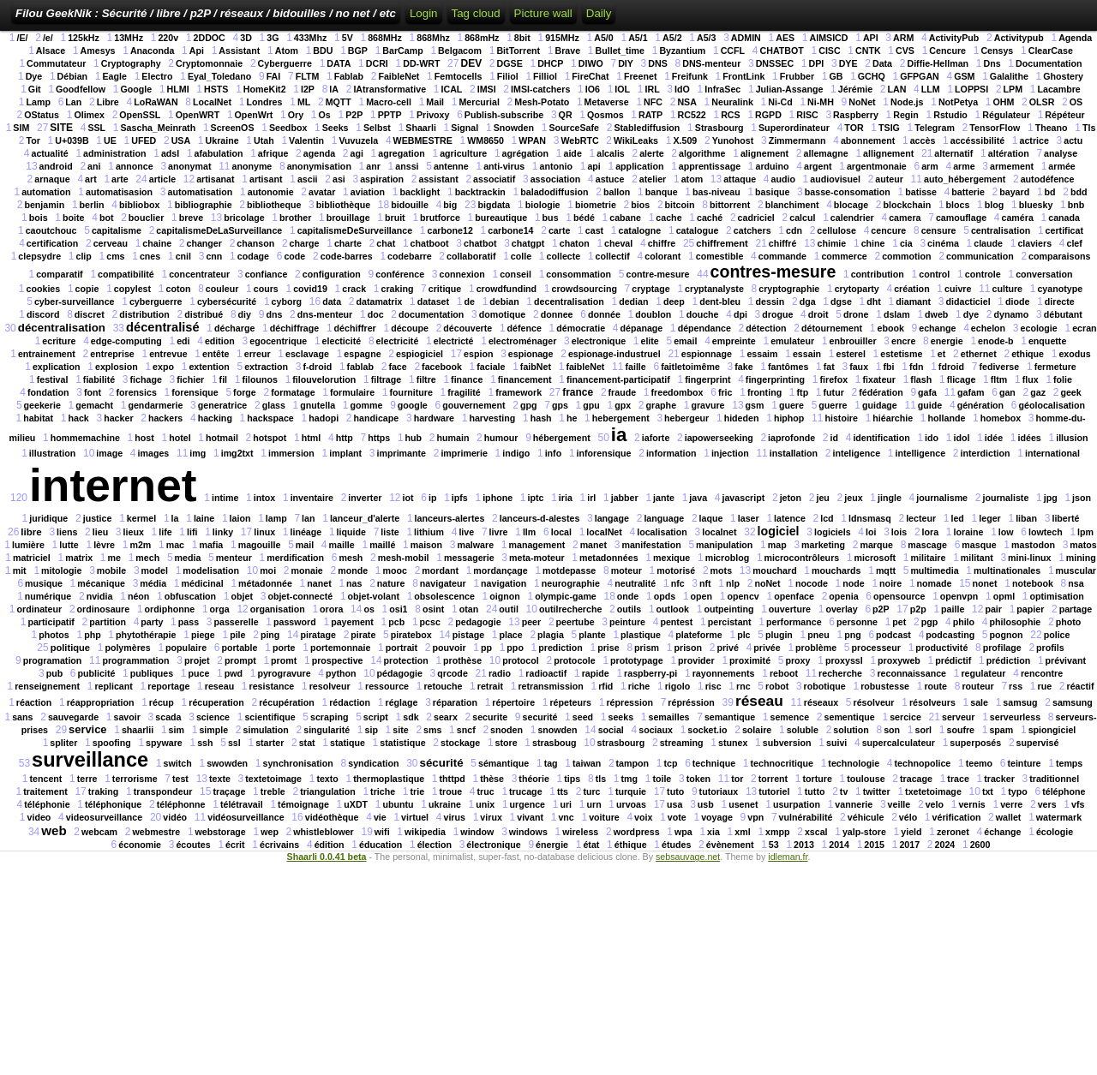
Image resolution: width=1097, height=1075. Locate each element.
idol (961, 438)
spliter (63, 743)
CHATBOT (781, 50)
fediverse (999, 366)
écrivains (279, 844)
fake (743, 366)
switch (178, 763)
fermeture (1055, 366)
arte (120, 179)
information (671, 453)
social (611, 730)
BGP (358, 50)
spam (1001, 730)
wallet (1009, 817)
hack (78, 418)
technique (713, 763)
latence (790, 518)
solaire (756, 730)
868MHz (385, 38)
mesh (351, 557)
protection (406, 660)
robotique (825, 686)
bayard (1014, 192)
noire (890, 583)
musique (44, 583)
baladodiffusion (554, 192)
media (188, 557)
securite (489, 717)
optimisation (1057, 596)
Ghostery (1063, 76)
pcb (396, 622)
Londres (264, 102)
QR (565, 115)
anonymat (189, 166)
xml (742, 832)
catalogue (697, 230)
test (180, 778)
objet (242, 596)
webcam (99, 832)
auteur (889, 179)
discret (90, 314)
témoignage (303, 804)
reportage (168, 686)
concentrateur (199, 274)
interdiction (985, 453)
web (53, 830)
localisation (662, 532)
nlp (733, 583)
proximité (749, 660)
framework (518, 392)
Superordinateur (794, 127)
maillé (382, 545)
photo (1069, 622)
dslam (897, 314)
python (341, 673)
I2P (308, 89)
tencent (45, 778)
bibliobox (139, 205)
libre (31, 532)
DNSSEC (775, 63)
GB (835, 76)
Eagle (115, 76)
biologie (542, 205)
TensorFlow (994, 127)
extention (209, 366)
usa (674, 804)
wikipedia (425, 832)
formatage (293, 392)
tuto (675, 791)
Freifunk (690, 76)
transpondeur (163, 791)
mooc (395, 570)
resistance (272, 686)
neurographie (571, 583)
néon (138, 596)
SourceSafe (573, 127)
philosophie (1014, 622)
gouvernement (473, 405)
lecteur (921, 518)
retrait (490, 686)
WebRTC (579, 140)
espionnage (706, 354)
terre (87, 778)
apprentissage (709, 166)
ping (270, 635)
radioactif (545, 673)
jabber (624, 498)
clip (83, 256)
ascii (307, 179)
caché (709, 217)
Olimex (89, 115)
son (892, 730)
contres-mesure (773, 271)
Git (34, 89)
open (701, 596)
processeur (875, 647)
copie (87, 289)
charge (305, 243)
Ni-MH (820, 102)
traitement (45, 791)
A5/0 (604, 38)
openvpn (959, 596)
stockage (460, 743)
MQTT (338, 102)
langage (612, 518)
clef (1074, 243)
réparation (455, 702)
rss (1015, 686)
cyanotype (1059, 289)
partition (107, 622)
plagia (550, 635)
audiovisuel (835, 179)
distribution (144, 314)
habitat (38, 418)
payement (352, 622)
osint (433, 609)
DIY (625, 63)
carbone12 (450, 230)
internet (113, 485)
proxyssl (844, 660)
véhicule (866, 817)
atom (692, 179)
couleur (222, 289)
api (593, 166)
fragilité (464, 392)
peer (532, 622)
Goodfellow (80, 89)
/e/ (48, 38)
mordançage (500, 570)
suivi (836, 743)
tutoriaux (719, 791)
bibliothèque (343, 205)
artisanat (215, 179)
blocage (851, 205)
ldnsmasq (869, 518)
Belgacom (460, 50)
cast (594, 230)
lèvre (104, 545)
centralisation (1000, 230)
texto (327, 778)
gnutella (317, 405)
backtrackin (480, 192)
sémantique (503, 763)
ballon (616, 192)
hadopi (324, 418)
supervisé (1037, 743)
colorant (662, 256)
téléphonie (46, 804)
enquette (1047, 341)
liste (390, 532)
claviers (1034, 243)
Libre (108, 102)
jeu (822, 498)
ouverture (790, 609)
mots (721, 570)
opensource (899, 596)
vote (677, 817)
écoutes (193, 844)
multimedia (934, 570)
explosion (116, 366)
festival (53, 379)
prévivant (1066, 660)
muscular (1076, 570)
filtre (426, 379)
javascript (743, 498)
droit (818, 314)
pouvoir (448, 647)
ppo (515, 647)
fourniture (411, 392)
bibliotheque (274, 205)
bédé (584, 217)
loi (871, 532)
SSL (96, 127)
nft (705, 583)
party (152, 622)
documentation (431, 314)
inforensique (604, 453)
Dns (992, 63)
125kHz (83, 38)
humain (453, 438)
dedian (633, 301)
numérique (48, 596)
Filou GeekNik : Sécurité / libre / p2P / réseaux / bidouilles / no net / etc (205, 13)
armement (1012, 166)
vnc (565, 817)
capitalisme (116, 230)
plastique (640, 635)
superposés (975, 743)
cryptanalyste (714, 289)
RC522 (692, 115)
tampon (632, 763)
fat (829, 366)
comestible (720, 256)
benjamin (44, 205)
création (911, 289)
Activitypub (1019, 38)
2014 (839, 844)
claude (988, 243)
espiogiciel (419, 354)
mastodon (1033, 545)
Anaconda (152, 50)
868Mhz (433, 38)
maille (342, 545)
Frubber (797, 76)
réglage (402, 702)
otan (469, 609)
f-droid (317, 366)
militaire (928, 557)
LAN (896, 89)
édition (330, 844)
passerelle (235, 622)
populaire (186, 647)
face (397, 366)
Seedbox (288, 127)
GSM (964, 76)
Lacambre (1058, 89)
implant (345, 453)
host (144, 438)
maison (426, 545)
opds (664, 596)
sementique (849, 717)
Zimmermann (797, 140)
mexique (671, 557)
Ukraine (222, 140)
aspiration (382, 179)
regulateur (983, 673)
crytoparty (857, 289)
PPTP (390, 115)
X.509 (685, 140)
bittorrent (730, 205)
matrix (79, 557)
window (477, 832)
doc (376, 314)
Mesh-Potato (541, 102)
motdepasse (569, 570)
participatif (50, 622)
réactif (1080, 686)
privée (766, 647)
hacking (215, 418)
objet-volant (373, 596)
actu (1073, 140)
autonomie (271, 192)
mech (147, 557)
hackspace (270, 418)
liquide (351, 532)
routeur (977, 686)
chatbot (480, 243)
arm (929, 166)
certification (52, 243)
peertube (575, 622)
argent (818, 166)
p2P (881, 609)
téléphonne (181, 804)
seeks (620, 717)
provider (696, 660)
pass (188, 622)
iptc (535, 498)
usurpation (796, 804)
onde (627, 596)
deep (674, 301)
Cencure (947, 50)
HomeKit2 (264, 89)
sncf (466, 730)
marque (876, 545)
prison (688, 647)
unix (485, 804)
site (400, 730)
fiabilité (99, 379)
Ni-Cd (780, 102)
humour (501, 438)
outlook (672, 609)
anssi (406, 166)
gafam (970, 392)
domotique (502, 314)
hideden (741, 418)
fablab (360, 366)
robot (776, 686)
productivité (941, 647)
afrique (273, 153)
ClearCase (1050, 50)
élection (434, 844)
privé (727, 647)
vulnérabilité (806, 817)
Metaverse (606, 102)
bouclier (146, 217)
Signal (464, 127)
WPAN (532, 140)
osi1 (398, 609)
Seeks (335, 127)
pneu (818, 635)
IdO (682, 89)
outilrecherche (570, 609)
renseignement (47, 686)
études (676, 844)
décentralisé (163, 327)
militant (977, 557)
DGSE (510, 63)
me (114, 557)
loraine (969, 532)
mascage (927, 545)
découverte (467, 328)
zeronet (953, 832)
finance (467, 379)
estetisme (901, 354)
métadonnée (265, 583)
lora (930, 532)
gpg (528, 405)
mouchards (836, 570)
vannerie (853, 804)
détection (766, 328)
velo (935, 804)
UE (110, 140)
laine (204, 518)
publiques (151, 673)
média (153, 583)
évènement (730, 844)
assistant (439, 179)
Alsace (50, 50)
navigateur (443, 583)
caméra (1017, 217)
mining (1081, 557)
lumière (28, 545)
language (664, 518)
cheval (618, 243)
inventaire (312, 498)
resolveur (330, 686)
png (852, 635)
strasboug (554, 743)
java (698, 498)
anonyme (252, 166)
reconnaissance (911, 673)
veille (899, 804)
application (639, 166)
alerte (651, 153)
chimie (831, 243)
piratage (317, 635)
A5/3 (706, 38)
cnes (150, 256)
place (510, 635)
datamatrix (379, 301)
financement (525, 379)
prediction (560, 647)
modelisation (211, 570)
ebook (890, 328)
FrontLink (743, 76)
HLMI (178, 89)
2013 (804, 844)
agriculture (463, 153)
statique (347, 743)
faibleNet (585, 366)
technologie (853, 763)
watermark (1059, 817)
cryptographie (788, 289)
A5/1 (638, 38)
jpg (1051, 498)
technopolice (923, 763)
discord (43, 314)
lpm (1085, 532)
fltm (999, 379)
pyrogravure (283, 673)
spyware (164, 743)
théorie (534, 778)
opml (1004, 596)
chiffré (783, 243)
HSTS (216, 89)
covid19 (310, 289)
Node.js (907, 102)
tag (551, 763)
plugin (779, 635)
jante (663, 498)
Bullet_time (620, 50)
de (469, 301)
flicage (961, 379)
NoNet (861, 102)
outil (509, 609)
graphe (661, 405)
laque (711, 518)
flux (1030, 379)
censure (938, 230)
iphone (498, 498)
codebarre (409, 256)
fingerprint (707, 379)
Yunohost (733, 140)
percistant (730, 622)
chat (385, 243)
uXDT (356, 804)
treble (273, 791)
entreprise (112, 354)
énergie (552, 844)
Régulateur (1006, 115)
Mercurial (479, 102)
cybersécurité (226, 301)
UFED (143, 140)
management (537, 545)
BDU (323, 50)
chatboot (430, 243)
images (154, 453)
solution (850, 730)
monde (353, 570)
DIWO (590, 63)
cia (906, 243)
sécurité (442, 762)
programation (52, 660)
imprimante (401, 453)
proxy (797, 660)
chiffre (662, 243)
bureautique (501, 217)
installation (794, 453)
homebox (1000, 418)
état (591, 844)
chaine (156, 243)
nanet (319, 583)
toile (661, 778)
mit (20, 570)
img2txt (237, 453)
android (56, 166)
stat (307, 743)
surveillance (90, 760)
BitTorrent (518, 50)
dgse (841, 301)
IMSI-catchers (540, 89)
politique (70, 647)
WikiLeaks (636, 140)
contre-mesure (658, 274)
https (379, 438)
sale (979, 702)
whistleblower (323, 832)
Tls (1088, 127)
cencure (888, 230)
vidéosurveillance (245, 817)
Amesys (98, 50)
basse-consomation (847, 192)
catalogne (640, 230)
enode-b (995, 341)
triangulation (328, 791)
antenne (451, 166)
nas (354, 583)
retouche (442, 686)
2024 (945, 844)
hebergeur (686, 418)
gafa (927, 392)
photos (54, 635)
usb (706, 804)
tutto (815, 791)
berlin (92, 205)
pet (899, 622)
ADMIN (746, 38)
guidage (879, 405)
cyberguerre (156, 301)
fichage (146, 379)
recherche (840, 673)
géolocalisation (1052, 405)
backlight (419, 192)
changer (203, 243)
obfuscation (190, 596)
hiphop (789, 418)
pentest (676, 622)
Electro (156, 76)
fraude (622, 392)
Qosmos (605, 115)
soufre (960, 730)
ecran (1084, 328)
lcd (826, 518)
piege (203, 635)
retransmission (550, 686)
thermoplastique (388, 778)
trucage (526, 791)
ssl (234, 743)
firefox (834, 379)
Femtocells (459, 76)
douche (702, 314)
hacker (118, 418)
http (344, 438)
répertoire (513, 702)
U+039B (71, 140)
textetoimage (273, 778)
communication (980, 256)
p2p (918, 609)
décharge (234, 328)
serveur (958, 717)
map (777, 545)
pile (237, 635)
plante (591, 635)
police (1057, 635)
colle (521, 256)
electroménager (522, 341)
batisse (921, 192)
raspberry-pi (650, 673)
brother (295, 217)
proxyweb (899, 660)
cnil (183, 256)
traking (103, 791)
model (154, 570)
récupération (287, 702)
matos (1083, 545)
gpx (622, 405)
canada (1064, 217)
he (571, 418)
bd (1050, 192)
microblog (727, 557)
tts (562, 791)
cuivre (957, 289)
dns (274, 314)
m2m (140, 545)
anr (373, 166)
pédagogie (400, 673)
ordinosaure (103, 609)
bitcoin (680, 205)
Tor (32, 140)
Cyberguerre (285, 63)
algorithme (702, 153)
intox (264, 498)
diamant (913, 301)
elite (649, 341)
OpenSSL (139, 115)
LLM (930, 89)
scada (168, 717)
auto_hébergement (964, 179)
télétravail (241, 804)
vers (1047, 804)
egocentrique (278, 341)
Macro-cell (388, 102)
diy (244, 314)
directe (1060, 301)
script (375, 717)
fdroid (951, 366)
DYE (848, 63)
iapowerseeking (719, 438)
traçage (229, 791)
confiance (266, 274)
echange (937, 328)
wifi (382, 832)
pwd (234, 673)
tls (601, 778)
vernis (971, 804)
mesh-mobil (403, 557)
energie (947, 341)
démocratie (580, 328)
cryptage (650, 289)
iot (408, 498)
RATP (650, 115)
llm (529, 532)
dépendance (704, 328)
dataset (433, 301)
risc (713, 686)
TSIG (889, 127)
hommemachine (85, 438)
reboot (784, 673)
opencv (742, 596)
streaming (682, 743)
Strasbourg (719, 127)
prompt (240, 660)
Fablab (348, 76)
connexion (462, 274)
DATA (339, 63)
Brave (568, 50)
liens (67, 532)
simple (213, 730)
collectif (613, 256)
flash (921, 379)
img (197, 453)
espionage (531, 354)
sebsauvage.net (688, 856)
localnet (719, 532)
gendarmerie (155, 405)
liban (1026, 518)
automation (45, 192)
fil (223, 379)
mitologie (61, 570)
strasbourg (621, 743)
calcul (802, 217)
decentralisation (569, 301)
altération (1008, 153)
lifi (192, 532)
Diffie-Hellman (937, 63)
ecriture (58, 341)
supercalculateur (898, 743)
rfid (605, 686)
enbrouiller (852, 341)
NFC (653, 102)
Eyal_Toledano (219, 76)
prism (646, 647)
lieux (133, 532)
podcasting (950, 635)
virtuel (415, 817)
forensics (136, 392)
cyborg (287, 301)
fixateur (879, 379)
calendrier (852, 217)
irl (591, 498)
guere (791, 405)
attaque (739, 179)
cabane (625, 217)
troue (451, 791)
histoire (841, 418)
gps (560, 405)
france (577, 392)
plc (743, 635)
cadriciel (756, 217)
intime (225, 498)
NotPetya (958, 102)
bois (38, 217)
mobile (111, 570)
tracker (999, 778)
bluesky (1036, 205)
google (413, 405)
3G (273, 38)
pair (993, 609)
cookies (44, 289)
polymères (127, 647)
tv (844, 791)
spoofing (112, 743)
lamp (276, 518)
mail (305, 545)
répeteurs (570, 702)
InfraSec (722, 89)
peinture (627, 622)
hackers (165, 418)
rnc (743, 686)
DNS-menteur (711, 63)
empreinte (734, 341)
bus (551, 217)
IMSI (486, 89)
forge (244, 392)
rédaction (349, 702)
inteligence (856, 453)
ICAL (451, 89)
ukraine (445, 804)
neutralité (635, 583)
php (92, 635)
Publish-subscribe (504, 115)
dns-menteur (325, 314)
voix (643, 817)
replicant (113, 686)
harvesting (492, 418)
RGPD (768, 115)
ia (619, 434)
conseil (515, 274)
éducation (380, 844)
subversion (787, 743)
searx (446, 717)
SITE (61, 128)
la (175, 518)
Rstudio (950, 115)
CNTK (868, 50)
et (941, 354)
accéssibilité (977, 140)
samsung (1072, 702)
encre (903, 341)
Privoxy (433, 115)
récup (161, 702)
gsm (755, 405)
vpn (755, 817)
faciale (491, 366)
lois (899, 532)
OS (1076, 102)
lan (308, 518)
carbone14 (510, 230)
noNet (767, 583)
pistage (468, 635)
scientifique (269, 717)
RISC (807, 115)
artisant (266, 179)
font (92, 392)
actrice (1034, 140)
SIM (21, 127)
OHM (1004, 102)
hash (541, 418)
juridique (48, 518)
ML (303, 102)
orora (331, 609)
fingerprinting (775, 379)
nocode (811, 583)
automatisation (200, 192)
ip (432, 498)
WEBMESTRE (423, 140)
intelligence (920, 453)
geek (1070, 392)
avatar (322, 192)
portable (239, 647)
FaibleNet (398, 76)
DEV (471, 63)
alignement (764, 153)
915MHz (562, 38)
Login (424, 13)
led (956, 518)
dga (808, 301)
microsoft (875, 557)
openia (843, 596)
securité (540, 717)
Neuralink (732, 102)
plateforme (698, 635)
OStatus (41, 115)
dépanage (641, 328)
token (698, 778)
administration (114, 153)
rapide (595, 673)
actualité (49, 153)
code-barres (347, 256)
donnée (604, 314)
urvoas (631, 804)
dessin (770, 301)
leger (989, 518)
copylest (132, 289)
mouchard (774, 570)
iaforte (656, 438)
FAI (274, 76)
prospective (337, 660)
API (870, 38)
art (91, 179)
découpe (410, 328)
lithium (429, 532)
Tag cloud (476, 13)
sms (432, 730)
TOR (853, 127)
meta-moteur (537, 557)
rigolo (678, 686)
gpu (591, 405)
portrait (401, 647)
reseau (219, 686)
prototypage (636, 660)
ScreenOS (233, 127)
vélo (908, 817)
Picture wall (543, 13)
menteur (234, 557)
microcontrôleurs (802, 557)
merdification (295, 557)
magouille (259, 545)
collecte (564, 256)
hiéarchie (892, 418)
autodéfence (1048, 179)
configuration (332, 274)
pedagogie (478, 622)
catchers (752, 230)
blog (994, 205)
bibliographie (203, 205)
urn (593, 804)
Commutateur (56, 63)
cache (668, 217)
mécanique (101, 583)
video (39, 817)
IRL (651, 89)
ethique (1027, 354)
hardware (434, 418)
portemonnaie (340, 647)
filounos (259, 379)
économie (139, 844)
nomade (934, 583)
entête (215, 354)
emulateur (792, 341)
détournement (831, 328)
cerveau (110, 243)
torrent (773, 778)
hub (414, 438)
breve (191, 217)
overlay (841, 609)
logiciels (832, 532)
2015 (874, 844)
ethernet (979, 354)
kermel (141, 518)
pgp (929, 622)
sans (22, 717)
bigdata (493, 205)
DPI (816, 63)
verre (1011, 804)
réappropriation (101, 702)
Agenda (1075, 38)
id (834, 438)
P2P (354, 115)
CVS (905, 50)
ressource (387, 686)
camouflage (961, 217)
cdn (794, 230)
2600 (980, 844)
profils (1050, 647)
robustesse (884, 686)
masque (979, 545)
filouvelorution (324, 379)
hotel (179, 438)
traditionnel (1054, 778)
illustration (52, 453)
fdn (916, 366)
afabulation (219, 153)
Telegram (934, 127)
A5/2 (672, 38)
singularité (326, 730)
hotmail (222, 438)
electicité (342, 341)
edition (220, 341)
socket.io (707, 730)
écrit (235, 844)
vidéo (175, 817)
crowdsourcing (584, 289)
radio (500, 673)
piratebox (411, 635)
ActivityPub (954, 38)
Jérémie (855, 89)
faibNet (535, 366)
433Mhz (310, 38)
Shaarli (420, 127)
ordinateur (40, 609)
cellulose (836, 230)
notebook (1032, 583)
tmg (629, 778)
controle (983, 274)
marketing (823, 545)
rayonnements (723, 673)
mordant (440, 570)
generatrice (222, 405)
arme (963, 166)
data (331, 301)
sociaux (655, 730)
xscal (816, 832)
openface (794, 596)
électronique (493, 844)
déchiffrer (355, 328)
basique (772, 192)
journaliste (1005, 498)
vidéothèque (332, 817)
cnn (214, 256)
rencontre (1042, 673)
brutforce (440, 217)
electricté (454, 341)
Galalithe (1009, 76)
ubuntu (398, 804)
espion (478, 354)
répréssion (691, 702)
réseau (759, 700)
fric (725, 392)
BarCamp (402, 50)
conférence (399, 274)
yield (911, 832)
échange (1002, 832)
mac (175, 545)
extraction (266, 366)
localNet (603, 532)
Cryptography (131, 63)
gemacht (94, 405)
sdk (410, 717)
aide (572, 153)
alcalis (610, 153)
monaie (306, 570)
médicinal (203, 583)
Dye (34, 76)
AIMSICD (829, 38)
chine (873, 243)
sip (371, 730)
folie (1062, 379)
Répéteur (1064, 115)
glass (273, 405)
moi (268, 570)
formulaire (352, 392)
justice (97, 518)
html (311, 438)
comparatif (59, 274)
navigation (503, 583)
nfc (678, 583)
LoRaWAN (156, 102)
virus (454, 817)
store (506, 743)
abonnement (868, 140)
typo (1018, 791)
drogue (777, 314)
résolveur (874, 702)
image (109, 453)
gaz (1038, 392)
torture (817, 778)
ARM (903, 38)
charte (348, 243)
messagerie (469, 557)
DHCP (550, 63)
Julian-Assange (790, 89)
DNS (658, 63)
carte (559, 230)
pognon (1006, 635)
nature (391, 583)
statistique (402, 743)
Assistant (239, 50)
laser (748, 518)
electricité (397, 341)
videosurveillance (104, 817)
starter (269, 743)
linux (264, 532)
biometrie (595, 205)
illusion (1072, 438)
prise (608, 647)
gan (1007, 392)
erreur (257, 354)
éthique (630, 844)
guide (930, 405)
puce (198, 673)
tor (737, 778)
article (162, 179)
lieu (100, 532)
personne (857, 622)
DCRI (377, 63)
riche (639, 686)
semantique (729, 717)
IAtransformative (389, 89)
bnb (1076, 205)
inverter (364, 498)
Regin (906, 115)
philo (963, 622)
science (213, 717)
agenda (319, 153)
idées (1029, 438)
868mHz (482, 38)
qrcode (452, 673)
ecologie (1039, 328)
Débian (72, 76)
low (1006, 532)
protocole (575, 660)
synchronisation (298, 763)
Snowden (514, 127)
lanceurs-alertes (450, 518)
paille (952, 609)
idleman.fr (787, 856)
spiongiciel (1052, 730)
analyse (1060, 153)
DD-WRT (421, 63)
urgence (527, 804)
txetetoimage (933, 791)
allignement (888, 153)
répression (629, 702)
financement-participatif (618, 379)
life (165, 532)
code (294, 256)
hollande (947, 418)
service (87, 729)
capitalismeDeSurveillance (354, 230)
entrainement (46, 354)
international (1052, 453)
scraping (329, 717)
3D (246, 38)
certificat (1064, 230)
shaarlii (137, 730)
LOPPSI (971, 89)
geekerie (42, 405)
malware (475, 545)
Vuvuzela (358, 140)
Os (325, 115)
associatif (494, 179)
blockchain (908, 205)
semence (790, 717)
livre (498, 532)
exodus (1074, 354)
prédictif (953, 660)
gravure (707, 405)
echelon (988, 328)
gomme (367, 405)
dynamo (1010, 314)
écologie (1054, 832)
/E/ (21, 38)
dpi (740, 314)
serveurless (1015, 717)
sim (176, 730)
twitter (876, 791)
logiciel (779, 531)
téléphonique (113, 804)
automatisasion (119, 192)
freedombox (677, 392)
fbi (888, 366)
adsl (170, 153)
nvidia (100, 596)
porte (284, 647)
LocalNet (212, 102)
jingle (890, 498)
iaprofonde (791, 438)
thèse (492, 778)
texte (220, 778)
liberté (1065, 518)
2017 (909, 844)
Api (196, 50)
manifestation (650, 545)
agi (356, 153)
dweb (936, 314)
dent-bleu (719, 301)
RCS (730, 115)
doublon (653, 314)
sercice (905, 717)
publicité (97, 673)
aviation (368, 192)
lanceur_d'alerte (364, 518)
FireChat (590, 76)
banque (661, 192)
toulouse (865, 778)
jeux (853, 498)
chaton (575, 243)
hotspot (269, 438)
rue (1045, 686)
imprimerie (464, 453)
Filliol (545, 76)
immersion (291, 453)
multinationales (1007, 570)
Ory (295, 115)
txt (987, 791)
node (853, 583)
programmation (135, 660)
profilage (1002, 647)
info (553, 453)
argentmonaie (877, 166)
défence (524, 328)
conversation (1044, 274)
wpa (683, 832)
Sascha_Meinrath (158, 127)
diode (1017, 301)
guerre (832, 405)
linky (223, 532)
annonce (134, 166)
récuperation (216, 702)
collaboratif (471, 256)
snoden (506, 730)
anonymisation (319, 166)
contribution (877, 274)
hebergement (621, 418)
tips (572, 778)
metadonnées (608, 557)
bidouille (410, 205)
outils (629, 609)
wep (270, 832)
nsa (1075, 583)
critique (445, 289)
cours (266, 289)
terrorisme (135, 778)
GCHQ (871, 76)
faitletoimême (690, 366)
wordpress (637, 832)
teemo (979, 763)
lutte (69, 545)
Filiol (508, 76)
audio (782, 179)
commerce (843, 256)
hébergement (561, 438)
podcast (893, 635)
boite (73, 217)
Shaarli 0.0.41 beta (327, 856)
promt (284, 660)
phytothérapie (146, 635)
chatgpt (528, 243)
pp (486, 647)
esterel (851, 354)
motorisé (675, 570)
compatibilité (126, 274)
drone (856, 314)
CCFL (733, 50)
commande (782, 256)
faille (635, 366)
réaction (33, 702)
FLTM (308, 76)
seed (582, 717)
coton (177, 289)
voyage (717, 817)
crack (354, 289)
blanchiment (792, 205)
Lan (73, 102)
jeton (790, 498)
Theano (1051, 127)
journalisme (942, 498)
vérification (956, 817)
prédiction (1008, 660)
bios (640, 205)
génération (980, 405)
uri (566, 804)
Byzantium (682, 50)
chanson (255, 243)
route (935, 686)
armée (1061, 166)
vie (380, 817)
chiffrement (722, 243)
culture (1007, 289)
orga (220, 609)
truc (486, 791)
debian (504, 301)
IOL (622, 89)
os (368, 609)
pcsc (430, 622)
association (556, 179)
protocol (520, 660)
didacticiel (968, 301)
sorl (923, 730)
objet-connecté (300, 596)
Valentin (306, 140)
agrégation (525, 153)
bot (106, 217)
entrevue (168, 354)
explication (57, 366)
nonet (984, 583)
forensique (194, 392)
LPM (1013, 89)
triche (382, 791)
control (934, 274)
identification (881, 438)
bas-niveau (716, 192)
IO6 (592, 89)
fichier (190, 379)
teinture (1023, 763)
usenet (743, 804)
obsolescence (444, 596)
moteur (626, 570)
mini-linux (1029, 557)
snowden (557, 730)
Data (882, 63)
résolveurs (932, 702)
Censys (996, 50)
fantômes (788, 366)
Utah (264, 140)
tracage (916, 778)
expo (163, 366)
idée (994, 438)
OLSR (1042, 102)
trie (418, 791)
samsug (1020, 702)
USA (181, 140)
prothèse (462, 660)
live (466, 532)
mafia (211, 545)
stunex (732, 743)
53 (774, 844)
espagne (362, 354)
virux (490, 817)
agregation (401, 153)
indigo (516, 453)
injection (730, 453)
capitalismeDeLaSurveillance (219, 230)
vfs (1077, 804)
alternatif (953, 153)
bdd (1079, 192)
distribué (203, 314)
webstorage (220, 832)
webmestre (156, 832)
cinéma (943, 243)
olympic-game (565, 596)
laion (240, 518)
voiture (604, 817)
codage (253, 256)
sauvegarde (73, 717)
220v (168, 38)
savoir (127, 717)
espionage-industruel (614, 354)
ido (931, 438)
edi (183, 341)
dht (873, 301)
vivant (530, 817)
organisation (277, 609)
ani (93, 166)
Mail (435, 102)
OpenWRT (198, 115)
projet (197, 660)
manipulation (724, 545)
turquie (630, 791)
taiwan (586, 763)
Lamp (39, 102)
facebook (442, 366)
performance (794, 622)
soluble (802, 730)
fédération (881, 392)
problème (815, 647)
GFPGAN (919, 76)
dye (971, 314)
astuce (610, 179)
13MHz (128, 38)
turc (591, 791)
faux (858, 366)
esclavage (307, 354)
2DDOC (209, 38)
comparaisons (1059, 256)
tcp (670, 763)
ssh (205, 743)
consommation (578, 274)
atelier (652, 179)
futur (834, 392)
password (294, 622)
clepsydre (39, 256)
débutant (1063, 314)
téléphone (1063, 791)
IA (334, 89)
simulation (266, 730)
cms (115, 256)
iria (565, 498)
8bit (522, 38)
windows (528, 832)
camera (904, 217)
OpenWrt (254, 115)
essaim (761, 354)
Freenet (640, 76)
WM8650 (485, 140)
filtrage (386, 379)
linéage (305, 532)
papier (1030, 609)
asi (339, 179)
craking (397, 289)
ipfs (460, 498)
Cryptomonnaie (209, 63)
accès (923, 140)
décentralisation (61, 327)
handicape (376, 418)
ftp (803, 392)
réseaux (821, 702)
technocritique (782, 763)
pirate (363, 635)
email (685, 341)
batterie (968, 192)
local (561, 532)
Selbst (377, 127)
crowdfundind (507, 289)
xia (713, 832)
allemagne (826, 153)
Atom (286, 50)
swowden (227, 763)
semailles (669, 717)
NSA (687, 102)
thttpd (452, 778)
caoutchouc (51, 230)
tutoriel (773, 791)
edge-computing (126, 341)
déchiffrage (294, 328)
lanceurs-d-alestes (540, 518)
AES (785, 38)
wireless (580, 832)
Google (136, 89)
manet (593, 545)
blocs (958, 205)
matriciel (32, 557)
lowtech (1045, 532)
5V (347, 38)
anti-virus (504, 166)
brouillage (348, 217)
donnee (557, 314)
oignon (504, 596)
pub (54, 673)
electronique (599, 341)
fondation (48, 392)
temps (1069, 763)
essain (807, 354)
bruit (395, 217)
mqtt (886, 570)
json (1081, 498)
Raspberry (855, 115)
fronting (764, 392)
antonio (556, 166)
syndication (373, 763)
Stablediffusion (647, 127)
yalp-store (864, 832)
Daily (599, 13)
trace (957, 778)
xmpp (777, 832)
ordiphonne (170, 609)
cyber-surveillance (74, 301)
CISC (829, 50)
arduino (771, 166)
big (450, 205)
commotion (906, 256)
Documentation (1049, 63)
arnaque (51, 179)
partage (1076, 609)
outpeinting (728, 609)
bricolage (244, 217)
